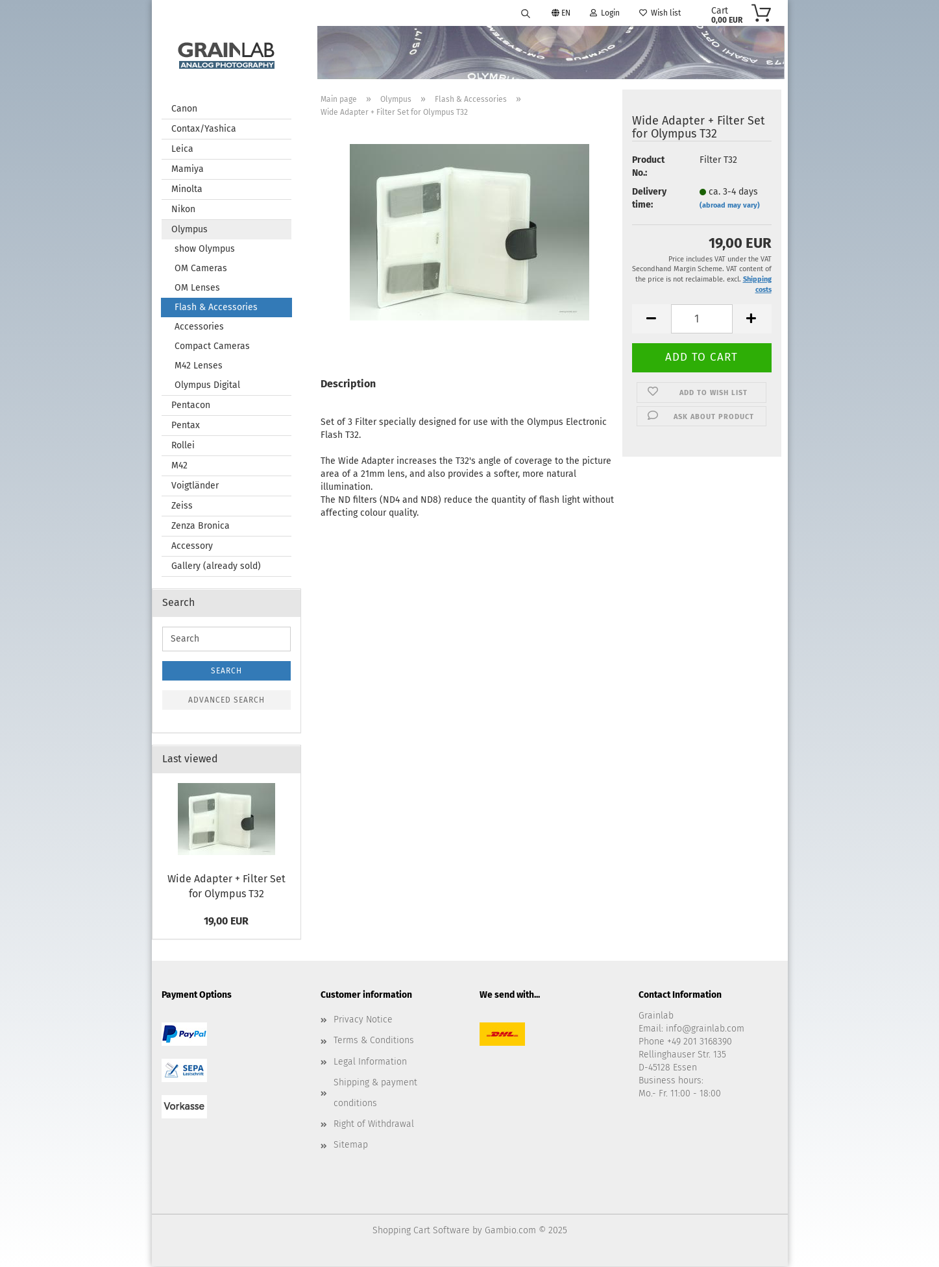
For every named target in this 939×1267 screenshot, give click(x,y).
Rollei (183, 446)
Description (348, 384)
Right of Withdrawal (374, 1124)
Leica (182, 149)
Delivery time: (649, 199)
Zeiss (182, 506)
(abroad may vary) (730, 206)
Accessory (192, 546)
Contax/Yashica (203, 129)
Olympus (189, 229)
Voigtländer (195, 486)
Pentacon (190, 405)
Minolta (186, 189)
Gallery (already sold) (216, 566)
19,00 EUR (226, 921)
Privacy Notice (363, 1020)
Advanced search (226, 700)
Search (226, 671)
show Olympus (205, 249)
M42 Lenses (199, 366)
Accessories (199, 327)
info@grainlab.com (705, 1029)
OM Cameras (201, 268)
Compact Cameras (212, 346)
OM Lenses (197, 288)
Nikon (183, 209)
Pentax (185, 425)
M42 (179, 466)
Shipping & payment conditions (375, 1093)
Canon (184, 109)
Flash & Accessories (216, 307)
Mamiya (187, 169)
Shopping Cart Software (421, 1231)
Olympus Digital (207, 385)
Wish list (660, 13)
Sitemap (351, 1145)
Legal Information (370, 1062)
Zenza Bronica (200, 526)
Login (605, 13)
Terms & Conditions (374, 1040)
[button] (651, 319)
